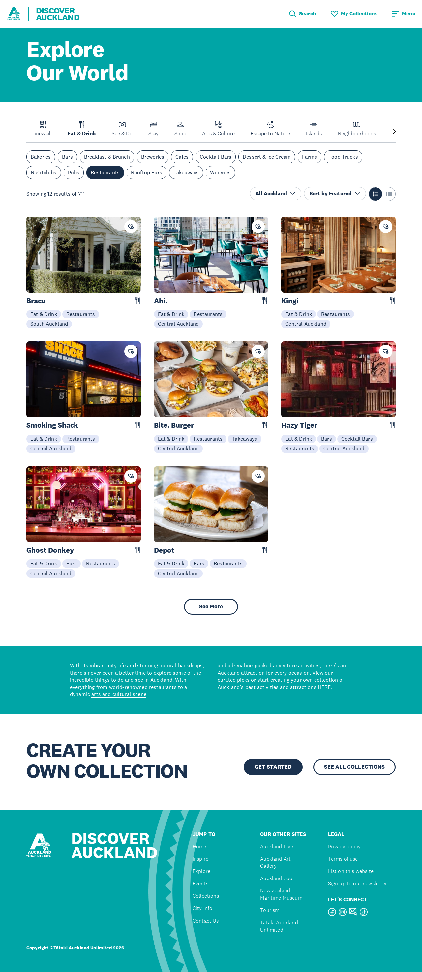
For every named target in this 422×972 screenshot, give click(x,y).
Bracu (36, 301)
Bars (67, 156)
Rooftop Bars (146, 172)
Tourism (269, 910)
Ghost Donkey (50, 550)
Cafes (182, 156)
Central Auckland (178, 323)
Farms (309, 156)
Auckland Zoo (276, 878)
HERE (324, 687)
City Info (202, 908)
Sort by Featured (335, 193)
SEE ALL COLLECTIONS (354, 766)
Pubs (74, 172)
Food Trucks (343, 156)
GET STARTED (273, 766)
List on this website (351, 871)
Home (199, 846)
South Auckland (49, 323)
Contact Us (206, 920)
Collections (206, 895)
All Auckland (276, 193)
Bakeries (41, 156)
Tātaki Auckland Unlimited (279, 926)
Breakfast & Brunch (107, 156)
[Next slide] (394, 132)
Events (200, 883)
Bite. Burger (174, 425)
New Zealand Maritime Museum (281, 894)
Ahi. (160, 301)
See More (211, 606)
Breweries (152, 156)
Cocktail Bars (215, 156)
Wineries (220, 172)
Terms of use (343, 858)
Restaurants (105, 172)
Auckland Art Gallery (275, 862)
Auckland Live (276, 846)
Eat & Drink (43, 314)
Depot (164, 550)
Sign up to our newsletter (357, 883)
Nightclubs (44, 172)
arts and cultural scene (118, 694)
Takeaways (186, 172)
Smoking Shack (52, 425)
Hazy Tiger (299, 425)
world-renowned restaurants (143, 687)
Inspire (200, 858)
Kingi (289, 301)
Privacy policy (344, 846)
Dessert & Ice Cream (267, 156)
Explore (201, 871)
